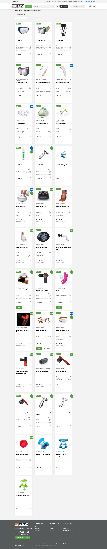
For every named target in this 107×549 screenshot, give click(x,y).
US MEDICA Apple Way (22, 82)
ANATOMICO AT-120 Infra (43, 454)
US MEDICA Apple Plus (22, 41)
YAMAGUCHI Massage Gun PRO (63, 248)
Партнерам (66, 528)
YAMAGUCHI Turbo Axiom (63, 206)
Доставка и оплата (56, 1)
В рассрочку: (20, 55)
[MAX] (86, 1)
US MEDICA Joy (20, 165)
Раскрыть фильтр (49, 14)
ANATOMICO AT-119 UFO (23, 495)
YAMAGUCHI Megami (22, 413)
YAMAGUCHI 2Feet (21, 206)
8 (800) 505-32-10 (91, 7)
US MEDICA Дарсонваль (43, 82)
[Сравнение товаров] (57, 6)
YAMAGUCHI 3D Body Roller (63, 413)
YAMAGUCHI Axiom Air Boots (62, 289)
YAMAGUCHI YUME (41, 206)
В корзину (19, 307)
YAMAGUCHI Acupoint (22, 454)
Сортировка (20, 17)
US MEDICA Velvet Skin (62, 82)
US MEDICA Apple (40, 41)
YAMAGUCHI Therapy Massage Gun (42, 289)
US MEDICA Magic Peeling (63, 165)
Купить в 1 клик (27, 307)
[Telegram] (89, 1)
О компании (47, 1)
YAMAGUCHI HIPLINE (22, 247)
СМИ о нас (51, 530)
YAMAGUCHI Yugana (61, 371)
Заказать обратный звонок (77, 6)
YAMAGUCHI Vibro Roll (42, 371)
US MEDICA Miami (61, 123)
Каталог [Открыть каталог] (28, 6)
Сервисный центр (68, 530)
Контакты (80, 1)
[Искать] (53, 6)
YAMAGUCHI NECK (41, 330)
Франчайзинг (66, 526)
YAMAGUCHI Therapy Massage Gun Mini (22, 372)
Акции (70, 1)
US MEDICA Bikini (20, 123)
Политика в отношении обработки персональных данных (47, 545)
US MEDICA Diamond (41, 165)
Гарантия (37, 528)
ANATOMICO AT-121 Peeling (61, 455)
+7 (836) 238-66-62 (90, 5)
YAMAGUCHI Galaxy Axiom (23, 289)
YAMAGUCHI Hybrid (41, 247)
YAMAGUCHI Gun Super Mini (22, 331)
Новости (75, 1)
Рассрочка (64, 1)
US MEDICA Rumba (61, 41)
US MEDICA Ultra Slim (42, 123)
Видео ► (18, 23)
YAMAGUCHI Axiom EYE (62, 330)
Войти (93, 1)
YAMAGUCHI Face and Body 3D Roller (43, 413)
